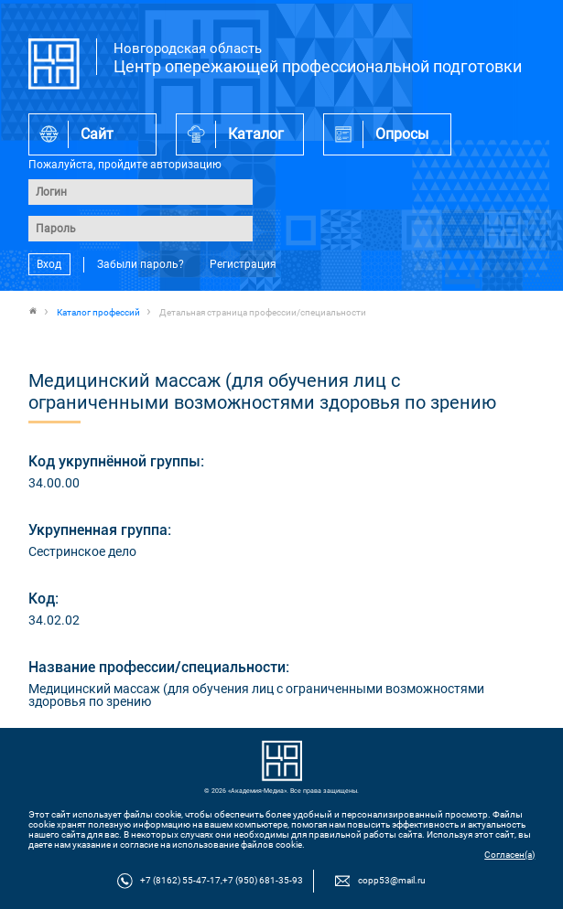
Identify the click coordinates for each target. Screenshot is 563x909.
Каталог (256, 134)
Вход (49, 264)
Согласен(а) (509, 855)
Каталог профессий (98, 312)
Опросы (401, 134)
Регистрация (243, 264)
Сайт (97, 134)
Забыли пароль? (140, 264)
